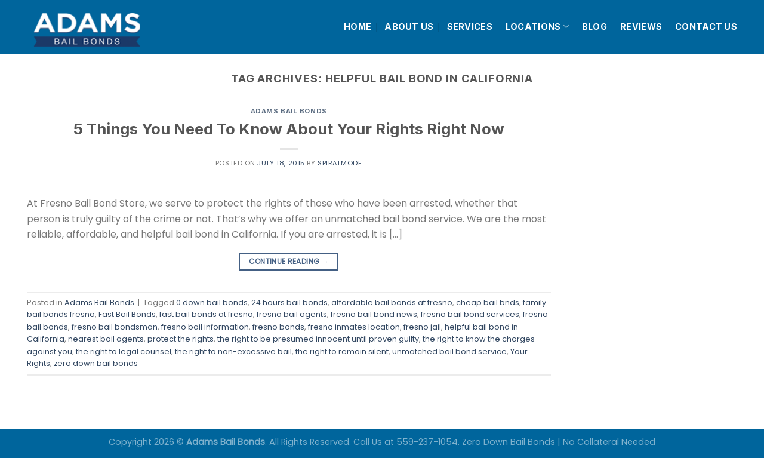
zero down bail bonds (96, 363)
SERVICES (469, 26)
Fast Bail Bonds (127, 314)
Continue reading (289, 261)
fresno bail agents (292, 314)
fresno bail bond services (470, 314)
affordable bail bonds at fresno (391, 302)
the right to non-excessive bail (233, 351)
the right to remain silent (342, 351)
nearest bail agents (106, 339)
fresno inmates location (354, 327)
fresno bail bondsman (115, 327)
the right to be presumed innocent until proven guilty (318, 339)
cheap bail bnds (487, 302)
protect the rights (180, 339)
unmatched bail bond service (449, 351)
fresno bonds (278, 327)
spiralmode (340, 163)
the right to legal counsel (123, 351)
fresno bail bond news (374, 314)
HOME (357, 26)
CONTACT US (706, 26)
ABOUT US (408, 26)
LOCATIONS (537, 26)
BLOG (594, 26)
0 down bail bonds (212, 302)
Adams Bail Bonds (289, 111)
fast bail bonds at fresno (206, 314)
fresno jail (422, 327)
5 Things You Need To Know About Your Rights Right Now (288, 128)
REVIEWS (641, 26)
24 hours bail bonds (289, 302)
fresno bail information (205, 327)
